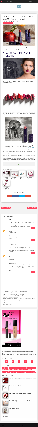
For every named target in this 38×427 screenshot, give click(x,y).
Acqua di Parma (16, 367)
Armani (3, 372)
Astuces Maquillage (17, 372)
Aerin (28, 367)
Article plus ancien (32, 207)
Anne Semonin (29, 369)
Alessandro (4, 369)
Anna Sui (23, 369)
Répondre (33, 228)
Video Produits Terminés (14, 408)
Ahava (35, 367)
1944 (3, 367)
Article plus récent (6, 207)
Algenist (9, 369)
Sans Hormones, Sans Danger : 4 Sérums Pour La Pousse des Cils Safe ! (22, 378)
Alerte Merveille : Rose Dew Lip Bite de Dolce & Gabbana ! (20, 393)
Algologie (14, 369)
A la (7, 367)
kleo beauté (10, 425)
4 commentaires (15, 21)
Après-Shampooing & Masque (29, 371)
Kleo (4, 21)
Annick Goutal (5, 371)
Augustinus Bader (31, 372)
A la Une (10, 367)
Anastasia (18, 369)
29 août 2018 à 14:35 (12, 220)
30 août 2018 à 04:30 (12, 257)
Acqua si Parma (23, 367)
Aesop (31, 367)
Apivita (20, 371)
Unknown (10, 231)
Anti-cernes (11, 371)
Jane (9, 256)
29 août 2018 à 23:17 (12, 244)
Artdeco (7, 372)
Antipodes (16, 371)
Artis (11, 372)
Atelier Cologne (25, 372)
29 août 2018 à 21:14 (12, 232)
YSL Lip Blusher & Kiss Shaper (15, 385)
